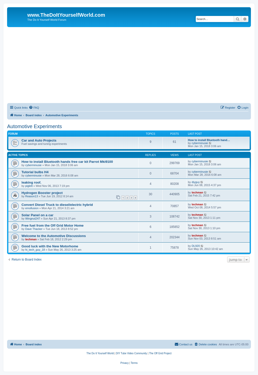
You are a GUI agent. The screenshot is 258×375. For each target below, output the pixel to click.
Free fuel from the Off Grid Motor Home (52, 225)
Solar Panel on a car (37, 215)
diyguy (196, 182)
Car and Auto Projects (39, 140)
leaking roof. (31, 182)
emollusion (32, 208)
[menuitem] (34, 108)
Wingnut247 (32, 218)
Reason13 (31, 196)
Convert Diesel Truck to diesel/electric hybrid (57, 205)
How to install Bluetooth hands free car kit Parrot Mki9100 (67, 162)
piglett (29, 185)
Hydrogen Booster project (42, 193)
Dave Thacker (33, 228)
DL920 (196, 245)
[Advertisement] (129, 65)
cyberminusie (200, 143)
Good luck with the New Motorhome (50, 246)
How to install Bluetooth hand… (209, 140)
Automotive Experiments (34, 126)
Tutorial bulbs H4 (35, 172)
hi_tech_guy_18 (35, 249)
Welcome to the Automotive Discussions (54, 236)
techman (197, 192)
